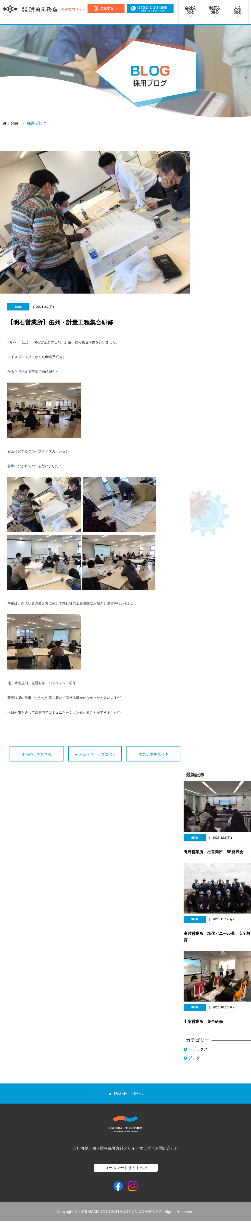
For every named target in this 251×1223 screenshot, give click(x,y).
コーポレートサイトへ (125, 1169)
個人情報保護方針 (108, 1150)
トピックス (196, 1051)
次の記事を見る (153, 754)
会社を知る (191, 12)
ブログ (192, 1060)
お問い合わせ (166, 1150)
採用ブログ (37, 123)
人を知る (238, 12)
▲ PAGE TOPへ (125, 1095)
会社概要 (80, 1150)
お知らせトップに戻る (95, 754)
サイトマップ (139, 1150)
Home (10, 123)
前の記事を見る (36, 754)
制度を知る (215, 12)
